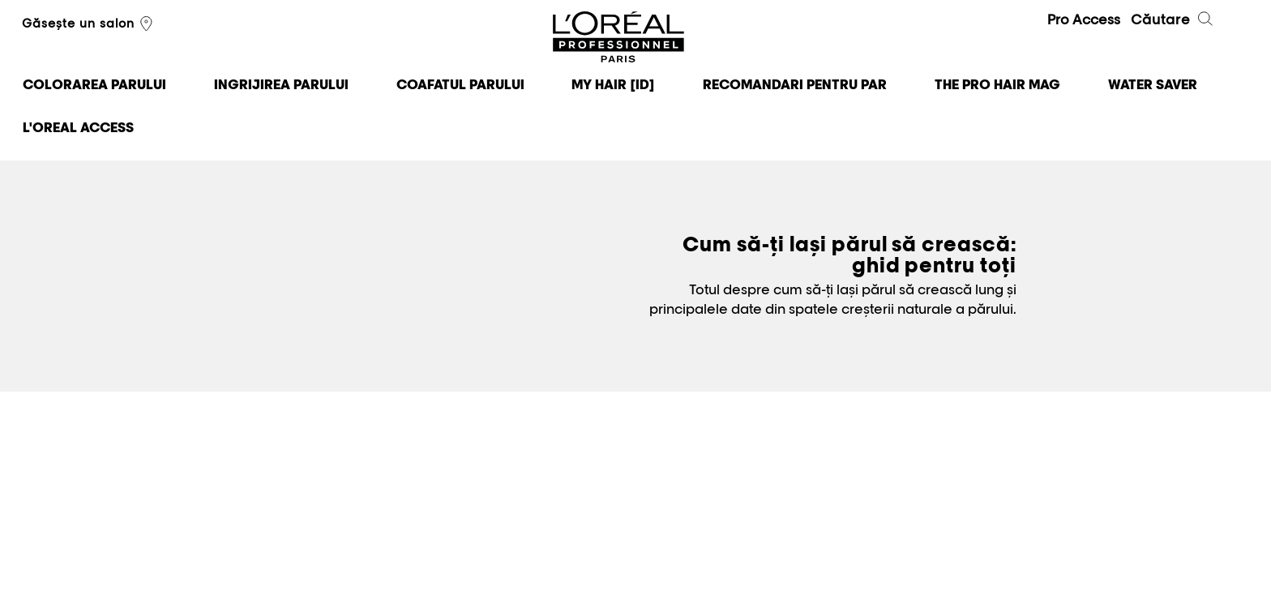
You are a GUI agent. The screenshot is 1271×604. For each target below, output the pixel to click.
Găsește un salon (89, 24)
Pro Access (1083, 19)
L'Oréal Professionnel (618, 37)
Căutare (1172, 21)
